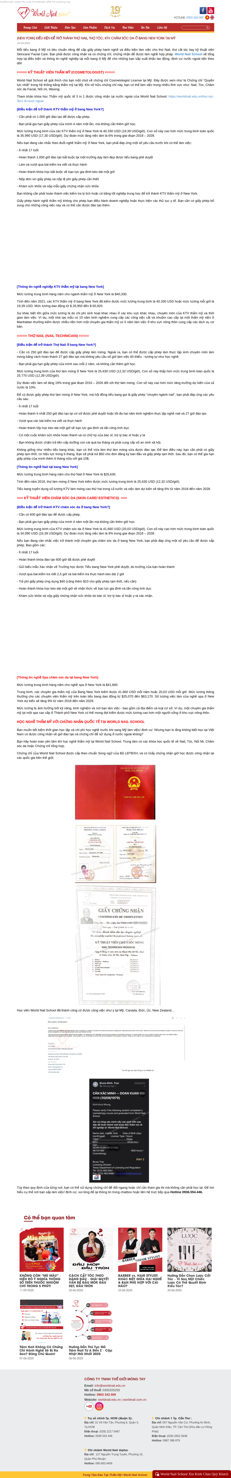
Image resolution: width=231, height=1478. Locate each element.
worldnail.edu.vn (109, 1399)
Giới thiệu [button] (50, 27)
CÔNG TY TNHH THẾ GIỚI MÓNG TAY (115, 1379)
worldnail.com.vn (134, 1399)
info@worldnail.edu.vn (110, 1385)
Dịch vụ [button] (109, 27)
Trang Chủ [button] (30, 27)
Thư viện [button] (127, 27)
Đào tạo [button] (70, 27)
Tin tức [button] (145, 27)
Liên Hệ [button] (162, 27)
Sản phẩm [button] (90, 27)
